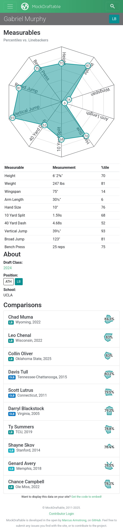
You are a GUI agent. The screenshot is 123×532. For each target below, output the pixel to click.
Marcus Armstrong (74, 520)
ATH (8, 281)
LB (114, 19)
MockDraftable (40, 6)
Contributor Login (61, 514)
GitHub (96, 520)
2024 (7, 268)
